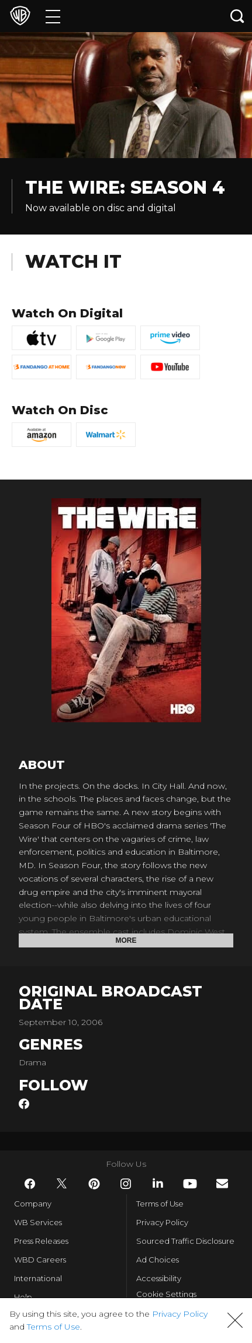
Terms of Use (160, 1203)
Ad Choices (157, 1259)
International (38, 1278)
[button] (235, 1320)
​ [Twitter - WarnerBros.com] (62, 1183)
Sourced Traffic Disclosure (185, 1241)
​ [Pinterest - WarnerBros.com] (94, 1184)
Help (23, 1297)
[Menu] (53, 16)
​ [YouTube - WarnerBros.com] (190, 1184)
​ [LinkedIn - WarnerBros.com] (158, 1183)
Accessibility (158, 1278)
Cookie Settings (166, 1294)
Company (32, 1203)
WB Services (38, 1222)
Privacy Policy (162, 1222)
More (126, 940)
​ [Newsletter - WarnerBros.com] (222, 1183)
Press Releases (41, 1241)
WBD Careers (40, 1259)
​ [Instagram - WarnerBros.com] (126, 1183)
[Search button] (237, 16)
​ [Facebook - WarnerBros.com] (30, 1183)
